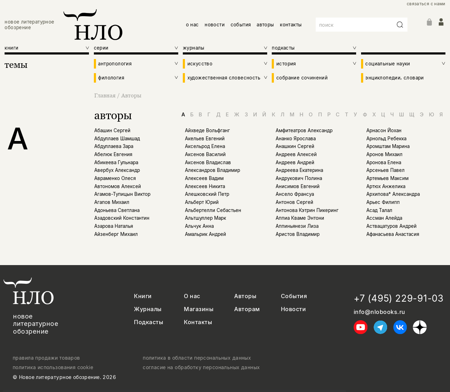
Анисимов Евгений (298, 186)
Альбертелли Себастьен (213, 210)
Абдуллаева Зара (113, 146)
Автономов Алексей (117, 186)
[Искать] (400, 24)
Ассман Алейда (384, 218)
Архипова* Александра (393, 194)
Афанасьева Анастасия (392, 234)
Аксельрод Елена (205, 146)
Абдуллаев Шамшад (117, 138)
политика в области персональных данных (197, 358)
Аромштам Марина (388, 146)
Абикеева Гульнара (116, 162)
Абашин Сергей (112, 130)
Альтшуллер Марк (205, 218)
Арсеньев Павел (385, 170)
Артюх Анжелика (385, 186)
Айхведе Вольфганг (207, 130)
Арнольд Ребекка (386, 138)
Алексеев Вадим (204, 178)
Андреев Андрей (295, 162)
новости (215, 24)
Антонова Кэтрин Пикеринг (307, 210)
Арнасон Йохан (383, 130)
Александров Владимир (212, 170)
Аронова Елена (383, 162)
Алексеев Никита (205, 186)
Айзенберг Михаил (116, 234)
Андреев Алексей (296, 154)
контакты (291, 24)
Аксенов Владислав (208, 162)
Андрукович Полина (299, 178)
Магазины (198, 309)
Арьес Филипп (383, 202)
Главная (105, 95)
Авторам (247, 309)
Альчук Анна (199, 226)
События (294, 296)
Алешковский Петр (207, 194)
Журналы (147, 309)
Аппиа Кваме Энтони (300, 218)
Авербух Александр (117, 170)
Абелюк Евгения (113, 154)
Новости (293, 309)
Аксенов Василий (205, 154)
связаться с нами (426, 3)
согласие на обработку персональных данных (201, 367)
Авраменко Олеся (115, 178)
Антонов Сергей (294, 202)
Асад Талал (379, 210)
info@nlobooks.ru (379, 312)
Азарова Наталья (113, 226)
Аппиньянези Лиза (297, 226)
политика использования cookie (53, 367)
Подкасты (148, 322)
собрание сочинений (302, 78)
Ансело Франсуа (295, 194)
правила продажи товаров (46, 358)
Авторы (131, 95)
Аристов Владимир (298, 234)
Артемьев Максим (387, 178)
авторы (265, 24)
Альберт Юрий (202, 202)
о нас (192, 24)
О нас (192, 296)
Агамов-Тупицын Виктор (122, 194)
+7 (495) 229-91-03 (399, 298)
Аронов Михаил (384, 154)
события (241, 24)
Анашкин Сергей (295, 146)
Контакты (198, 322)
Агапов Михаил (111, 202)
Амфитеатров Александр (304, 130)
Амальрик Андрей (205, 234)
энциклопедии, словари (394, 78)
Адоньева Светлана (117, 210)
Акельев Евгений (205, 138)
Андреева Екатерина (299, 170)
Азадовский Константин (121, 218)
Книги (143, 296)
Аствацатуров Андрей (391, 226)
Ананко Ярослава (296, 138)
